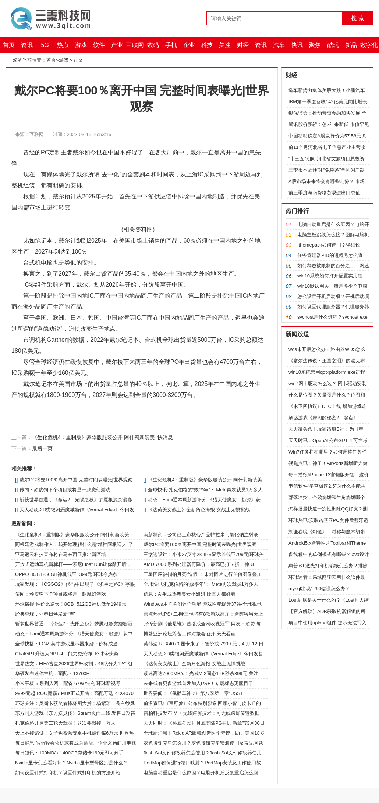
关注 (225, 45)
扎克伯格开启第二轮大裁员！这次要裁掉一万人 (65, 723)
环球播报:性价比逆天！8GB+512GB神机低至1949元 (70, 604)
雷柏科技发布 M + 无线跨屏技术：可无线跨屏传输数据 (201, 713)
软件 (99, 45)
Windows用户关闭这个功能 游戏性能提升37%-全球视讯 (203, 604)
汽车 (279, 45)
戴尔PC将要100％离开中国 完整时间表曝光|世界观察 (76, 480)
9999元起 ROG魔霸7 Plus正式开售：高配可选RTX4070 (74, 693)
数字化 (369, 45)
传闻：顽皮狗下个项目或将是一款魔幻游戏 (65, 489)
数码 (153, 45)
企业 (189, 45)
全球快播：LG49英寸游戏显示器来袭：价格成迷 (66, 643)
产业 (117, 45)
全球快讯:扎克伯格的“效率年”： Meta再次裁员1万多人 (205, 489)
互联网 (135, 45)
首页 (9, 45)
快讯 (297, 45)
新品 (351, 45)
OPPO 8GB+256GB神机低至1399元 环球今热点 (66, 574)
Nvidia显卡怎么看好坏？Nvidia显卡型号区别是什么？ (71, 763)
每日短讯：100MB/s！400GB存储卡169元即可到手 (69, 753)
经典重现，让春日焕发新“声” (45, 614)
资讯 (27, 45)
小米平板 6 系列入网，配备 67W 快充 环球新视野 (67, 683)
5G (45, 45)
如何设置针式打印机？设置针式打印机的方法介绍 (67, 772)
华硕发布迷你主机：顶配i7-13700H (52, 673)
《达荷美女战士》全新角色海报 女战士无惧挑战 (199, 509)
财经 (243, 45)
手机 (171, 45)
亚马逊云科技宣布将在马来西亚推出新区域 (60, 554)
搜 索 (357, 18)
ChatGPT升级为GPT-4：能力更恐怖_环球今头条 (66, 653)
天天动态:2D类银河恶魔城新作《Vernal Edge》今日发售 (203, 653)
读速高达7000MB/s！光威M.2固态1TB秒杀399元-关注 (201, 673)
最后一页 (42, 448)
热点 (63, 45)
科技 (207, 45)
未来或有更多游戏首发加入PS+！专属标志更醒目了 (198, 683)
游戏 (81, 45)
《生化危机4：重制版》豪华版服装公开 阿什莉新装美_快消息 (102, 437)
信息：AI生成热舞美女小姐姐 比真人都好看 (189, 594)
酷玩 (333, 45)
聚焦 (315, 45)
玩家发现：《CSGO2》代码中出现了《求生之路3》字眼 (75, 584)
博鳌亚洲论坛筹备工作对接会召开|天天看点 (189, 634)
